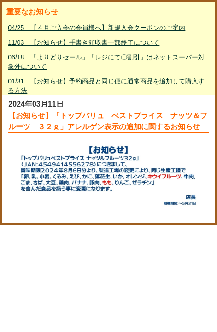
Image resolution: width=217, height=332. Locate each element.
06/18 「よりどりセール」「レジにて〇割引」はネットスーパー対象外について (106, 61)
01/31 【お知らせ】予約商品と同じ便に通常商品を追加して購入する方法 (106, 85)
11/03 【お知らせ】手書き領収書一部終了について (83, 42)
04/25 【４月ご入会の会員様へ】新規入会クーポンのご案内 (96, 27)
